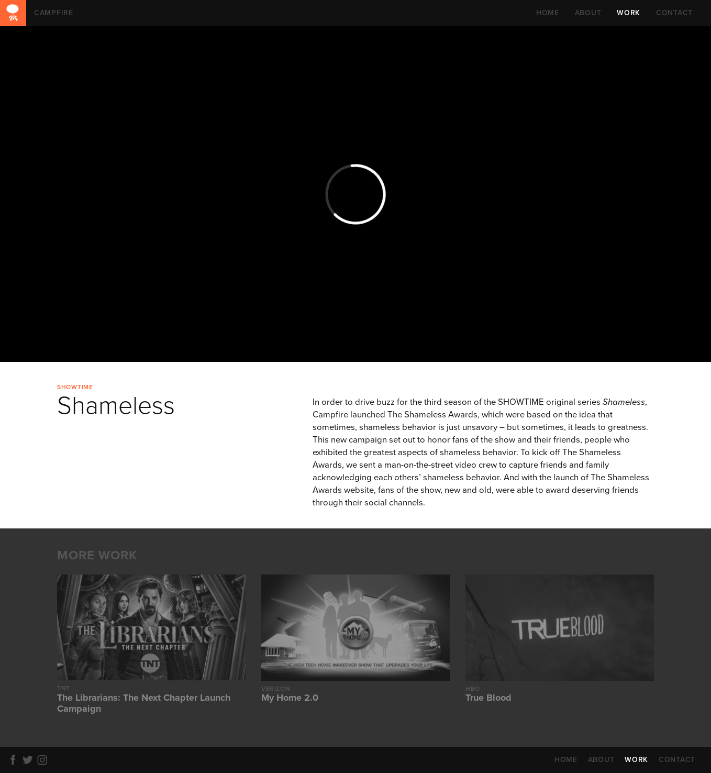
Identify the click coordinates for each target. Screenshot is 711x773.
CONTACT (674, 12)
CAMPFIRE (13, 13)
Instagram (44, 760)
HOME (547, 12)
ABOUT (588, 12)
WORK (628, 12)
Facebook (14, 760)
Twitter (29, 760)
